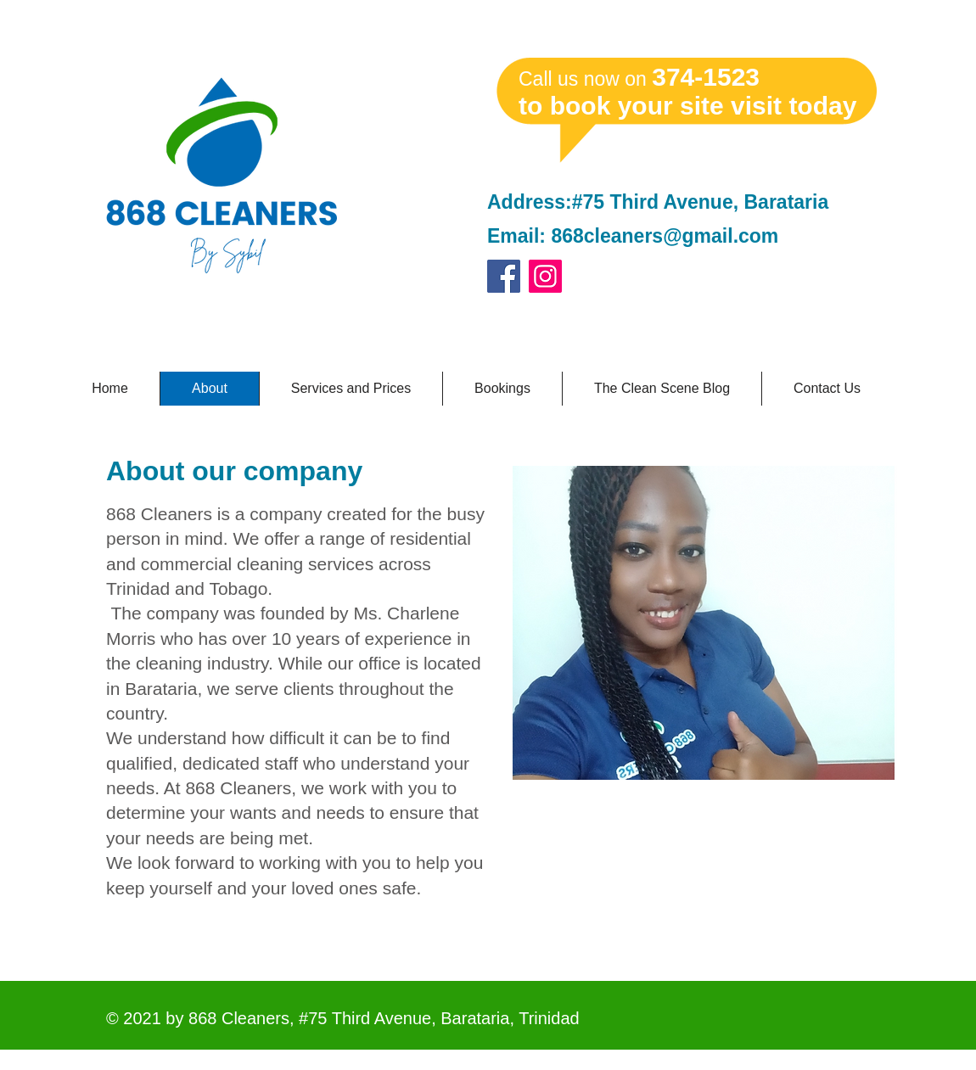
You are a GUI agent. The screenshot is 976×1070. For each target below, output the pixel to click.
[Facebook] (503, 276)
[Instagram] (545, 276)
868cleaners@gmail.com (664, 236)
